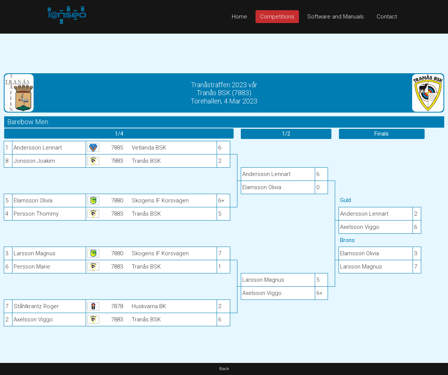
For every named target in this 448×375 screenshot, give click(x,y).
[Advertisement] (224, 51)
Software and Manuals (335, 16)
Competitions (277, 16)
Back (224, 368)
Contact (387, 16)
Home (239, 16)
